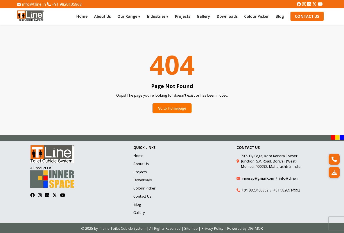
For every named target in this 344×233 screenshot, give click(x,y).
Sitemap (191, 228)
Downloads (227, 16)
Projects (182, 16)
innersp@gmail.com (258, 178)
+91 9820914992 (286, 190)
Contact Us (307, 16)
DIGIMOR (255, 228)
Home (82, 16)
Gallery (203, 16)
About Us (102, 16)
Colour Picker (256, 16)
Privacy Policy (212, 228)
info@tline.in (34, 4)
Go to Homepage (172, 108)
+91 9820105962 (67, 4)
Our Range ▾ (128, 16)
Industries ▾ (157, 16)
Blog (279, 16)
